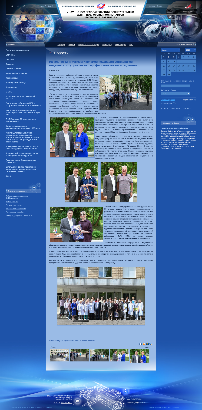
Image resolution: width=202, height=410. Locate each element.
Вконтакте (176, 108)
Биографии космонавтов (16, 208)
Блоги (9, 176)
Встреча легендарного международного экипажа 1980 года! (23, 127)
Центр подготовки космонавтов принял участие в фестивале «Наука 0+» (23, 112)
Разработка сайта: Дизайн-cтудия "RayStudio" (164, 407)
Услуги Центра (12, 201)
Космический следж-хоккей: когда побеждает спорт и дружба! (22, 154)
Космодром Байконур (16, 82)
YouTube (164, 108)
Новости (72, 45)
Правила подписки (168, 100)
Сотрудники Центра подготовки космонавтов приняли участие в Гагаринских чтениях (21, 169)
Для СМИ (10, 59)
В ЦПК (9, 92)
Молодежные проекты (16, 73)
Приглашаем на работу (15, 212)
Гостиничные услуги (14, 205)
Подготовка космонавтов (18, 50)
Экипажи (10, 64)
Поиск (159, 6)
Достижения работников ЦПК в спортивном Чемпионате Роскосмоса (23, 104)
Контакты (152, 6)
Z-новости (187, 108)
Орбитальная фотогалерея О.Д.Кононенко (17, 197)
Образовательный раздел (88, 45)
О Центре (61, 45)
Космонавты (12, 78)
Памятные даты (13, 69)
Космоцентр (11, 87)
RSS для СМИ (166, 103)
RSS (178, 44)
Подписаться (187, 100)
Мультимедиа (120, 45)
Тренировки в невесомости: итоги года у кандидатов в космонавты (22, 147)
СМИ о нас (11, 55)
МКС (131, 45)
